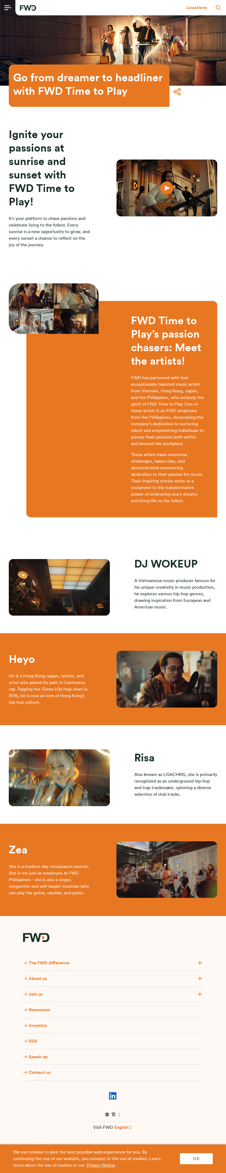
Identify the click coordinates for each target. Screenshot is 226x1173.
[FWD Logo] (28, 8)
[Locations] (197, 7)
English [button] (121, 1127)
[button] (197, 7)
